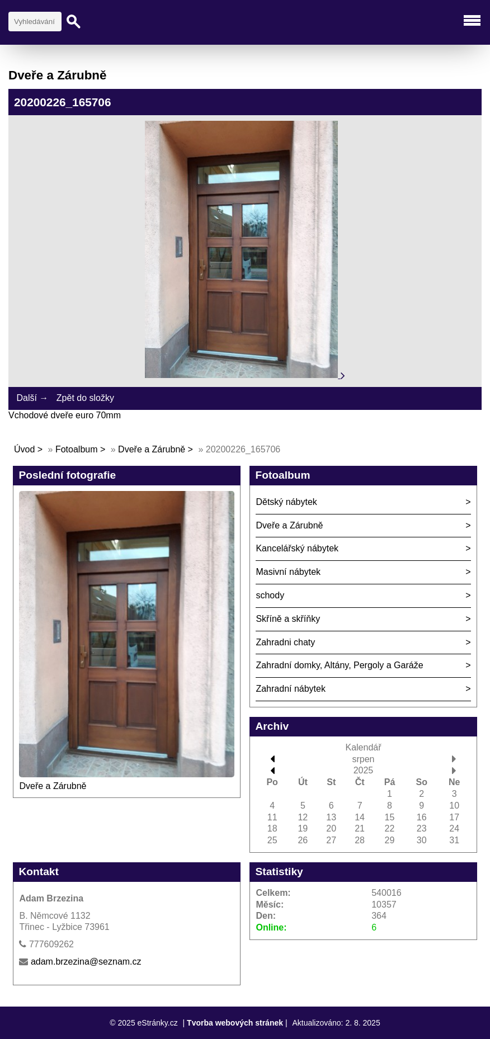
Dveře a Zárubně (151, 449)
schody (270, 595)
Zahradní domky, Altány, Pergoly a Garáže (339, 665)
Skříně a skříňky (288, 619)
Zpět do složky (85, 398)
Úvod (24, 449)
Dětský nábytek (286, 502)
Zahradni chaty (285, 642)
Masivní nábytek (288, 572)
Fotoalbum (76, 449)
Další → (32, 398)
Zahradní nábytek (291, 688)
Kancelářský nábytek (297, 548)
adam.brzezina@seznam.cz (86, 961)
